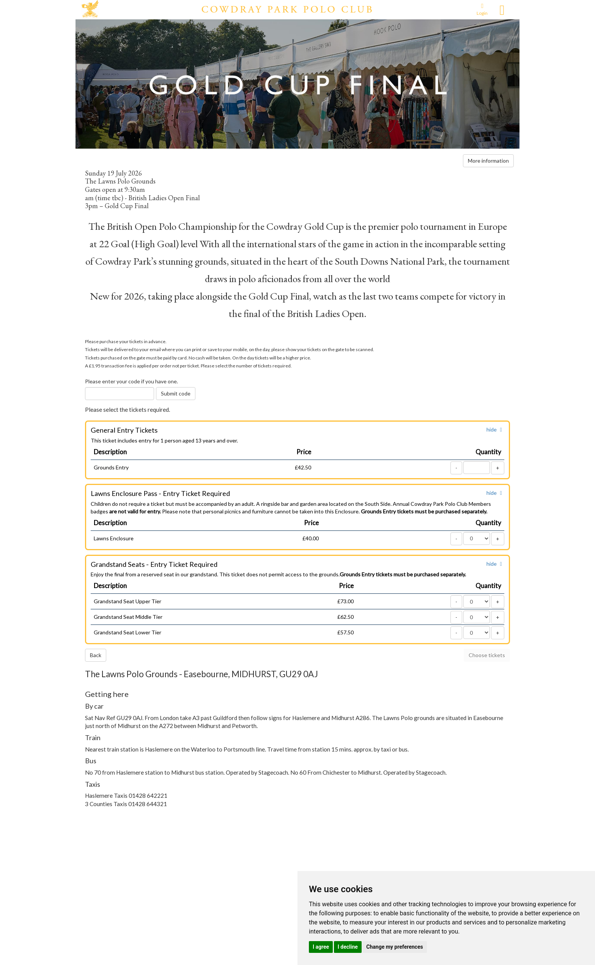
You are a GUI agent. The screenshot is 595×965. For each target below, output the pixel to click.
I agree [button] (321, 947)
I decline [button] (348, 947)
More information (488, 160)
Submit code (175, 393)
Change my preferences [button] (394, 947)
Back (95, 655)
